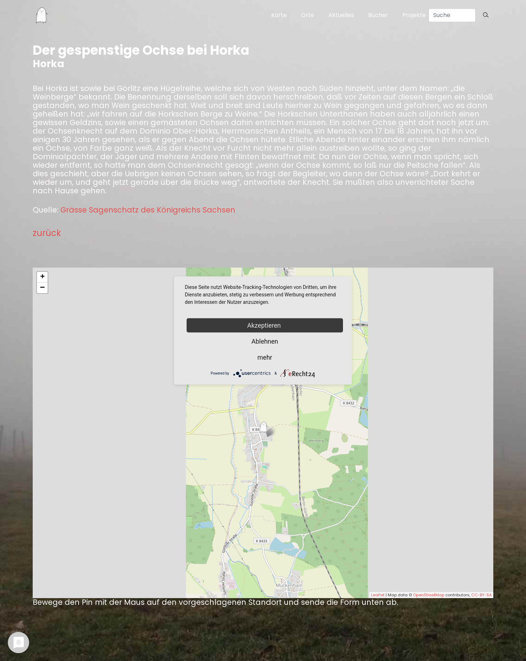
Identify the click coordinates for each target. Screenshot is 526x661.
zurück (47, 233)
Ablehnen (264, 341)
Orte (307, 15)
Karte (279, 15)
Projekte (414, 15)
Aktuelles (341, 15)
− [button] (42, 288)
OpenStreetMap (428, 595)
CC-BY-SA (481, 595)
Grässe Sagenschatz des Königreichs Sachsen (147, 210)
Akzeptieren (265, 325)
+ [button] (42, 277)
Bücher (378, 15)
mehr (264, 357)
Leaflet (378, 595)
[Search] (452, 15)
